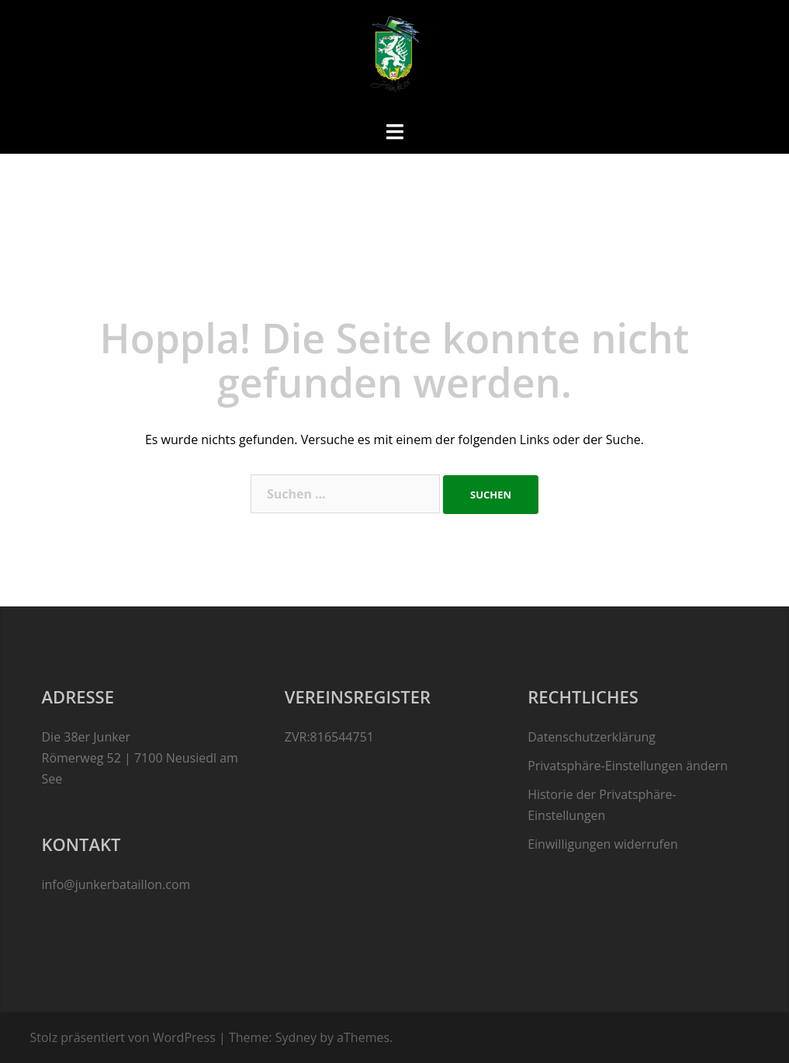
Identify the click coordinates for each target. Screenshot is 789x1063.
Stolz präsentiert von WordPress (123, 1037)
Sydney (296, 1037)
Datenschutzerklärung (592, 736)
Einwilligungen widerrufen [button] (603, 844)
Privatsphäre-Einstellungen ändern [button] (628, 765)
